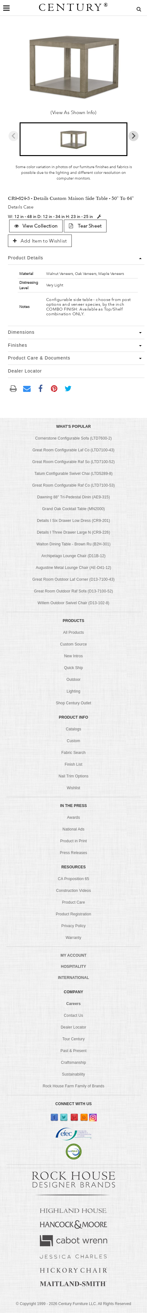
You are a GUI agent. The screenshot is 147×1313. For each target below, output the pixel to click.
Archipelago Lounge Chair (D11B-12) (73, 556)
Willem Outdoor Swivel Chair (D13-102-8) (73, 603)
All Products (73, 632)
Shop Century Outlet (73, 703)
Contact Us (73, 1015)
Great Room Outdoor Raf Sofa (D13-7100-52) (73, 591)
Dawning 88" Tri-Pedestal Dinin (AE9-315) (73, 497)
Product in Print (73, 841)
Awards (73, 817)
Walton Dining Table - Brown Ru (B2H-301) (73, 544)
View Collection (35, 226)
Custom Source (73, 644)
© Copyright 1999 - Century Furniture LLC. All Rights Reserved (73, 1304)
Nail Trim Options (73, 776)
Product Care (73, 902)
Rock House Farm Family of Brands (73, 1086)
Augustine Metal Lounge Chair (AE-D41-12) (73, 567)
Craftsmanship (73, 1062)
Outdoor (73, 679)
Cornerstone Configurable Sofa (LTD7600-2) (73, 438)
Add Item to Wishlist (40, 241)
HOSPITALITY (73, 966)
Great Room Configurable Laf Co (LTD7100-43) (73, 450)
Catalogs (73, 729)
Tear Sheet (85, 226)
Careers (73, 1004)
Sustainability (73, 1074)
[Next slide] (133, 136)
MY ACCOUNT (74, 955)
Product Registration (73, 914)
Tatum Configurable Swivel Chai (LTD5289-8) (73, 473)
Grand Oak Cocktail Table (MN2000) (73, 509)
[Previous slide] (14, 136)
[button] (73, 139)
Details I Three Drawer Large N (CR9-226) (73, 532)
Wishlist (73, 788)
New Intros (73, 656)
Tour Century (73, 1039)
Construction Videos (73, 890)
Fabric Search (73, 752)
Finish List (74, 764)
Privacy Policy (73, 926)
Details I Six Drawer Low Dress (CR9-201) (73, 520)
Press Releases (73, 853)
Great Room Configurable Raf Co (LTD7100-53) (73, 485)
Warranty (74, 937)
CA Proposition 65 (73, 879)
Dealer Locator (73, 1027)
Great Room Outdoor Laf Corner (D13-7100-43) (73, 579)
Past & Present (73, 1051)
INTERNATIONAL (73, 977)
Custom (73, 741)
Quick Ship (73, 668)
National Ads (73, 829)
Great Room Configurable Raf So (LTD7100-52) (73, 462)
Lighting (73, 691)
